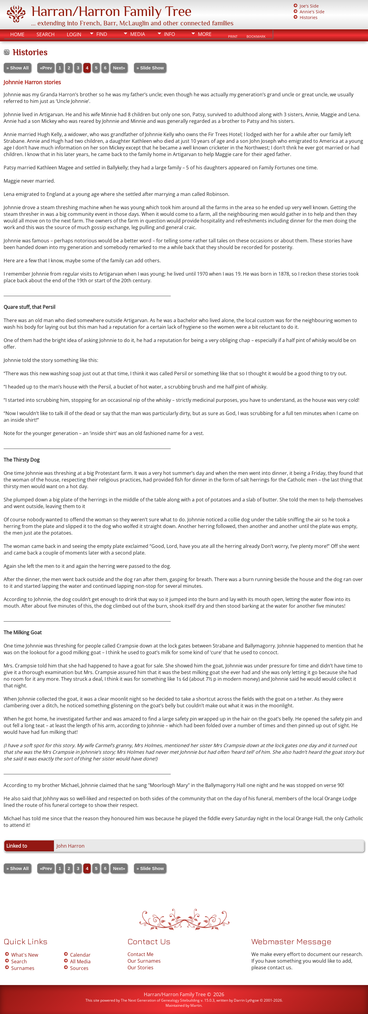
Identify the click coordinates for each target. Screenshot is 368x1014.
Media (137, 34)
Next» (119, 68)
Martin (196, 1005)
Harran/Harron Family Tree (111, 11)
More (204, 34)
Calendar (80, 955)
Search (46, 34)
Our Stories (140, 967)
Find (101, 34)
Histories (309, 17)
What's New (24, 955)
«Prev (46, 68)
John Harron (70, 846)
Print (232, 36)
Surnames (22, 968)
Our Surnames (144, 961)
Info (169, 34)
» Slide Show (150, 68)
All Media (80, 961)
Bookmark (256, 36)
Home (17, 34)
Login (74, 34)
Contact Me (140, 954)
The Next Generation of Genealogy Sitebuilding (160, 1000)
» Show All (17, 68)
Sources (79, 968)
